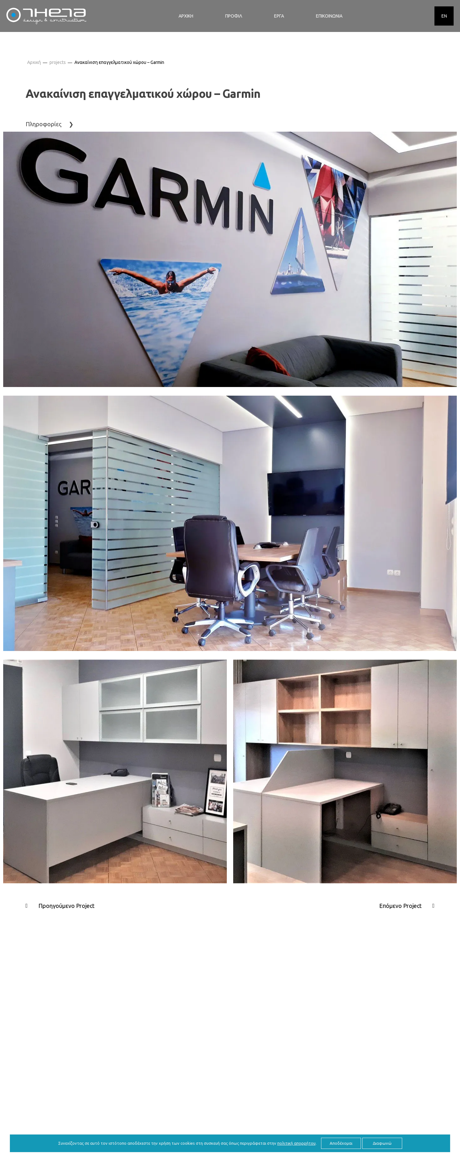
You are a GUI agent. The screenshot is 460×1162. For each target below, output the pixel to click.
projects (58, 62)
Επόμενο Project (400, 905)
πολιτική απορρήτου (296, 1143)
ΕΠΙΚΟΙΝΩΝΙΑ (329, 16)
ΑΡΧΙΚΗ (186, 16)
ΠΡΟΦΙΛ (233, 16)
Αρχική (34, 62)
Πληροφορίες (44, 124)
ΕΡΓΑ (279, 16)
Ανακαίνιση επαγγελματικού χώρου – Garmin (119, 62)
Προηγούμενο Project (66, 905)
